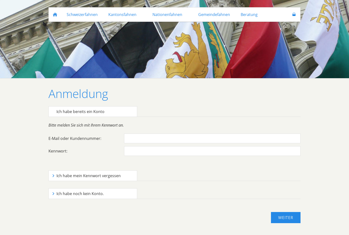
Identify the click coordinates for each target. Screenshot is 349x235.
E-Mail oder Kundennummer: (74, 138)
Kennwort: (57, 151)
